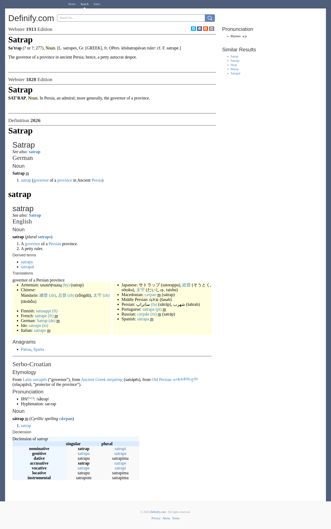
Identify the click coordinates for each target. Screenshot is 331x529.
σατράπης (115, 379)
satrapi (120, 448)
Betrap (234, 69)
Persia (97, 180)
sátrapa (149, 309)
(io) (45, 325)
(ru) (153, 314)
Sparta (38, 349)
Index (97, 4)
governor (41, 180)
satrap (34, 151)
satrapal (27, 266)
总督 (62, 295)
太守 (97, 295)
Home (72, 4)
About (166, 518)
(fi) (55, 311)
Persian (55, 243)
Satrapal (235, 73)
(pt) (158, 309)
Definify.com (158, 512)
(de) (52, 320)
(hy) (66, 285)
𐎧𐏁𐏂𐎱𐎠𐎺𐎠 (185, 379)
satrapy (27, 262)
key (30, 398)
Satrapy (235, 60)
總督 (44, 295)
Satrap (35, 215)
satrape (41, 315)
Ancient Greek (93, 379)
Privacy (156, 518)
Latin (27, 379)
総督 (186, 285)
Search (84, 4)
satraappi (43, 311)
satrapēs (40, 379)
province (64, 180)
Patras (26, 349)
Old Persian (162, 379)
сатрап (151, 294)
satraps (44, 236)
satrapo (35, 325)
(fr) (51, 315)
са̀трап (65, 418)
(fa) (154, 304)
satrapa (84, 453)
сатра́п (143, 314)
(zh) (52, 295)
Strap (234, 65)
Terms (176, 518)
